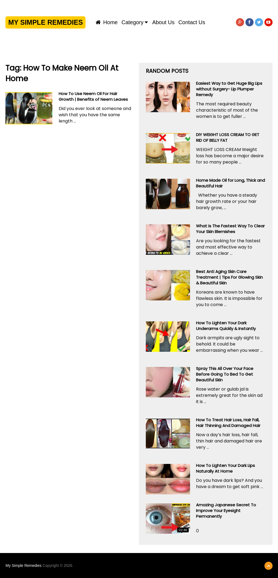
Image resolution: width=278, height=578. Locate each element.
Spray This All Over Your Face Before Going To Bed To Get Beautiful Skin (224, 374)
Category (132, 22)
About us (163, 22)
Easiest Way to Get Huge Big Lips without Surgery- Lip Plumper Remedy (229, 89)
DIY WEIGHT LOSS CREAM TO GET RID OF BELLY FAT (227, 137)
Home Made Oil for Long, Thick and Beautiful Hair (230, 183)
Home (107, 22)
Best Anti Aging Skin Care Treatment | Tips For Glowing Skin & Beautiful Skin (229, 277)
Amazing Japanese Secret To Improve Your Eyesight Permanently (226, 510)
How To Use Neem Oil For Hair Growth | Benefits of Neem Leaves (93, 96)
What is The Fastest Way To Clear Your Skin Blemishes (230, 228)
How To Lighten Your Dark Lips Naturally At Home (225, 468)
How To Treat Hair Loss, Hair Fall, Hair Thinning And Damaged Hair (228, 422)
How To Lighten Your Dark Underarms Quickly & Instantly (226, 325)
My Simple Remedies (45, 22)
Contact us (191, 22)
